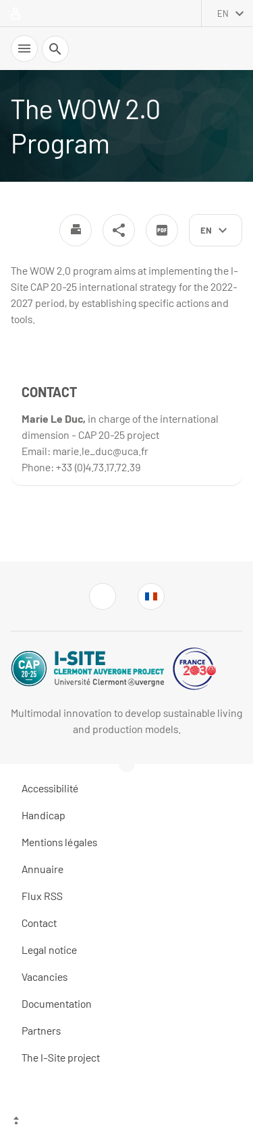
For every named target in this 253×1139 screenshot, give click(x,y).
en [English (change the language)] (223, 13)
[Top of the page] (126, 1122)
